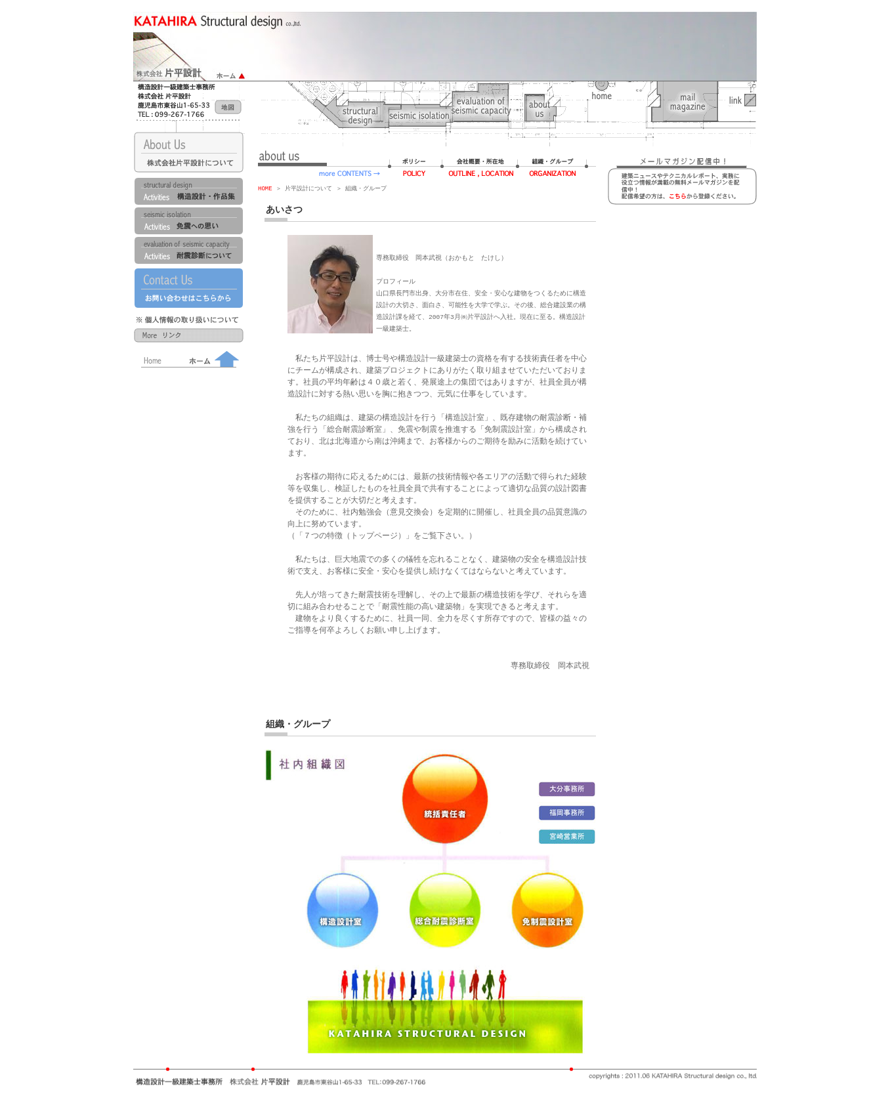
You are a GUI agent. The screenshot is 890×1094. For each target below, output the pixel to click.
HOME (265, 188)
